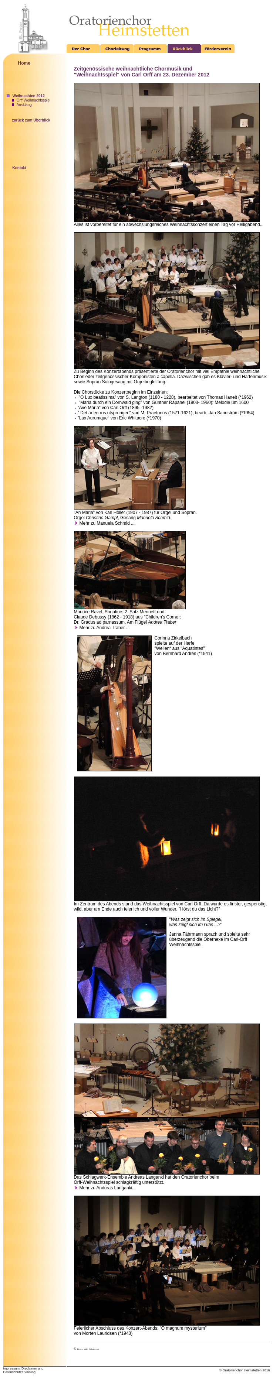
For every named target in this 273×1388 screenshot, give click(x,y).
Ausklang (22, 105)
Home (24, 63)
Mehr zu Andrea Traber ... (102, 627)
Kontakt (19, 168)
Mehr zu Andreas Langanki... (105, 1187)
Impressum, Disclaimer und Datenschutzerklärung (23, 1370)
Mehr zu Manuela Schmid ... (104, 523)
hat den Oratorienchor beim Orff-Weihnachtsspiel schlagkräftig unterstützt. (146, 1180)
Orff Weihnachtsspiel (31, 100)
